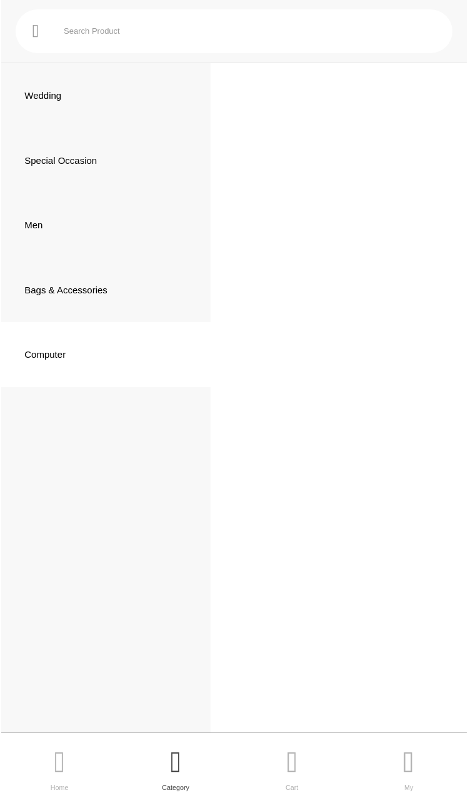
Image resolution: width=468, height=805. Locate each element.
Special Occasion (60, 160)
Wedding (42, 95)
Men (33, 225)
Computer (45, 354)
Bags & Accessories (65, 290)
